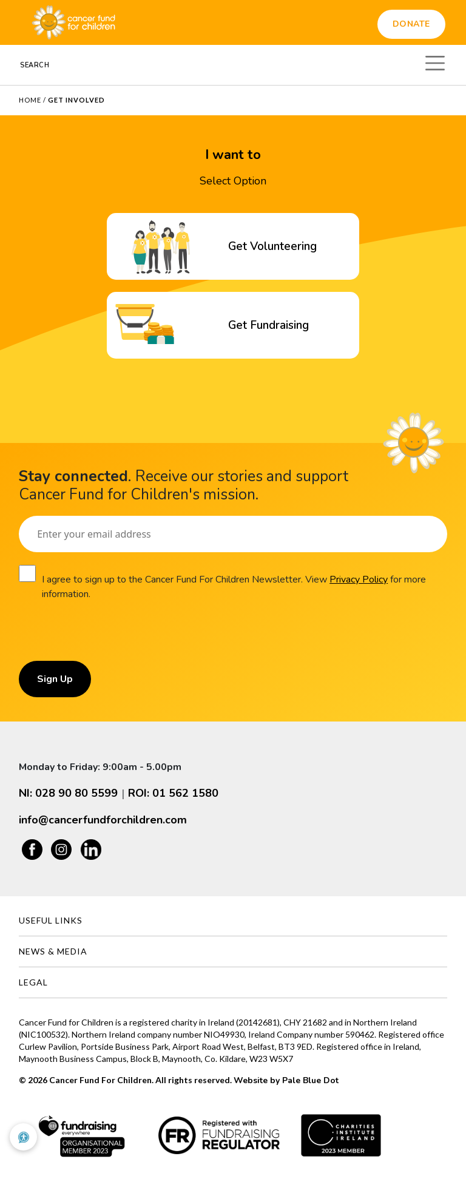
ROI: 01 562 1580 (173, 793)
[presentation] (111, 637)
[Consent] (27, 573)
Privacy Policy (358, 579)
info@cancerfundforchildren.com (103, 820)
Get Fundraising (268, 325)
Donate (411, 24)
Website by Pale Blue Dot (286, 1080)
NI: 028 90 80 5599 (68, 793)
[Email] (233, 534)
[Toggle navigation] (435, 61)
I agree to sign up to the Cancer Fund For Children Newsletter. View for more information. (234, 587)
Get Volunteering (272, 246)
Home (30, 100)
